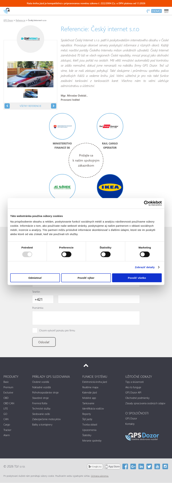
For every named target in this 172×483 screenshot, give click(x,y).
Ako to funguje (133, 387)
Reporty (86, 414)
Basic (6, 382)
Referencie (20, 20)
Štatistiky (86, 435)
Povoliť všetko (137, 277)
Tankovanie (88, 403)
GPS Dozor (8, 20)
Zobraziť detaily (145, 267)
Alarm (6, 435)
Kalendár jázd (89, 392)
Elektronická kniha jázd (94, 382)
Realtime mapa (90, 387)
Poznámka (37, 307)
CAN (6, 419)
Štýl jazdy (87, 419)
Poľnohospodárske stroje (45, 392)
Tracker (7, 430)
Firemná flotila (39, 403)
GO (5, 414)
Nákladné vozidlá (41, 387)
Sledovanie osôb (41, 414)
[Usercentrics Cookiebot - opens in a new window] (146, 203)
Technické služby (41, 409)
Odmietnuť (35, 277)
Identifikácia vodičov (93, 409)
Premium (8, 387)
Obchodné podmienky (137, 398)
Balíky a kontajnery (42, 425)
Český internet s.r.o (37, 20)
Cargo (6, 425)
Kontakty (130, 424)
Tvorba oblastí (89, 425)
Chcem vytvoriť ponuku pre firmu (57, 330)
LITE (5, 409)
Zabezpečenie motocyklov (46, 419)
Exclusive (8, 392)
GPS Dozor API (133, 392)
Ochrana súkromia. (100, 476)
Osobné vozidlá (40, 382)
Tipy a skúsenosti (134, 382)
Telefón (36, 291)
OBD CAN (8, 403)
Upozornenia (89, 430)
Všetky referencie (30, 106)
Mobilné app (89, 398)
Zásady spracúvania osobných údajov (145, 403)
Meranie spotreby (91, 441)
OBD (6, 398)
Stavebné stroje (40, 398)
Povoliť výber (86, 277)
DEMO (156, 11)
